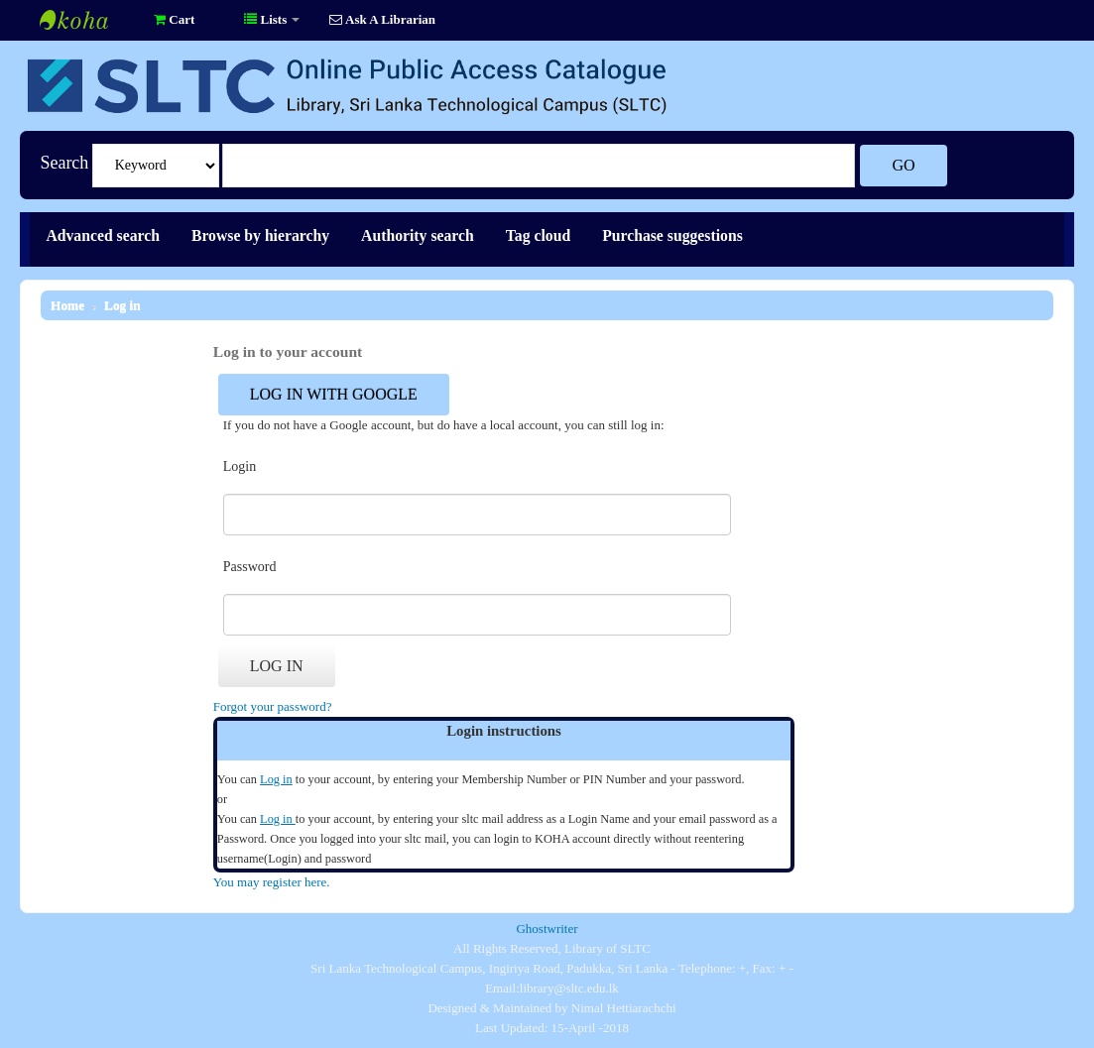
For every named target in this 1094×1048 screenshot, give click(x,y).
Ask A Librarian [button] (382, 19)
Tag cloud (538, 235)
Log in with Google (334, 394)
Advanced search (103, 235)
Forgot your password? (272, 706)
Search (64, 163)
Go (903, 165)
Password (250, 566)
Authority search (417, 235)
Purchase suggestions (672, 235)
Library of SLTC (89, 20)
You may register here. (271, 881)
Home (67, 304)
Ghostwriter (546, 928)
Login (239, 466)
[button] (174, 20)
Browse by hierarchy (260, 235)
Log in (122, 304)
